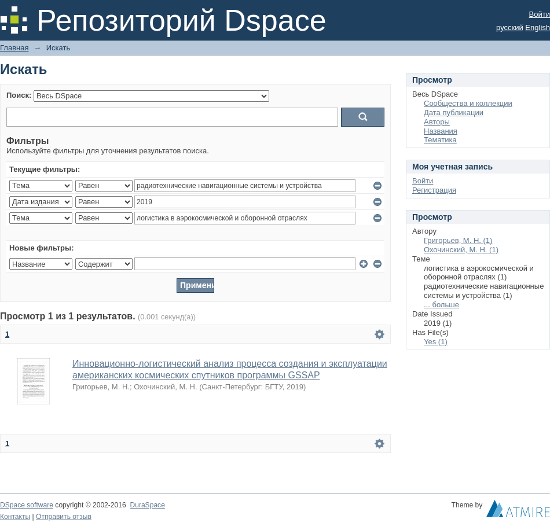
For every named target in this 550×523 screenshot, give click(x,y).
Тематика (440, 139)
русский (509, 27)
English (537, 27)
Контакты (15, 517)
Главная (14, 47)
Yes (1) (436, 341)
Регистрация (434, 190)
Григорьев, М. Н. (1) (458, 240)
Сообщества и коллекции (468, 103)
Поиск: (18, 95)
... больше (441, 304)
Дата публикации (453, 112)
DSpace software (26, 505)
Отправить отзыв (63, 517)
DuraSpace (147, 505)
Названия (440, 131)
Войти (539, 14)
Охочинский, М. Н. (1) (461, 249)
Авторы (437, 121)
